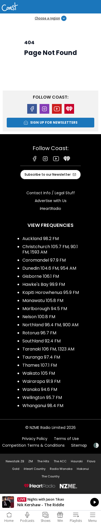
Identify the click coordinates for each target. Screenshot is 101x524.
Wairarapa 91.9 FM (41, 381)
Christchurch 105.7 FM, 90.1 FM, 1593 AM (50, 249)
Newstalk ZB (15, 461)
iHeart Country (35, 469)
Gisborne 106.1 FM (40, 276)
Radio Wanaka (61, 469)
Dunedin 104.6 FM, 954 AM (49, 268)
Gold (15, 469)
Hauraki (77, 461)
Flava (91, 461)
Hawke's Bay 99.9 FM (43, 284)
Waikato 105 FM (38, 373)
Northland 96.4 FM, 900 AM (50, 325)
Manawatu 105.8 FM (42, 300)
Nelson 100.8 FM (38, 317)
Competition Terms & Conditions (33, 445)
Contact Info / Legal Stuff (50, 193)
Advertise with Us (51, 200)
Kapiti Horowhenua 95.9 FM (50, 292)
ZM (30, 461)
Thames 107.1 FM (39, 365)
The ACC (60, 461)
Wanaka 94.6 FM (39, 389)
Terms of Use (66, 438)
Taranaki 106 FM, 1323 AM (48, 349)
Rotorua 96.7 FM (39, 333)
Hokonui (83, 469)
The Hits (43, 461)
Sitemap (79, 445)
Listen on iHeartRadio (50, 502)
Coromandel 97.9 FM (44, 260)
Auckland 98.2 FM (40, 238)
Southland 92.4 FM (41, 341)
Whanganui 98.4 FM (42, 405)
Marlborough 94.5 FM (44, 309)
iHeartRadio (50, 208)
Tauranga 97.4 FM (41, 357)
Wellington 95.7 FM (42, 397)
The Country (50, 476)
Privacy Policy (34, 438)
